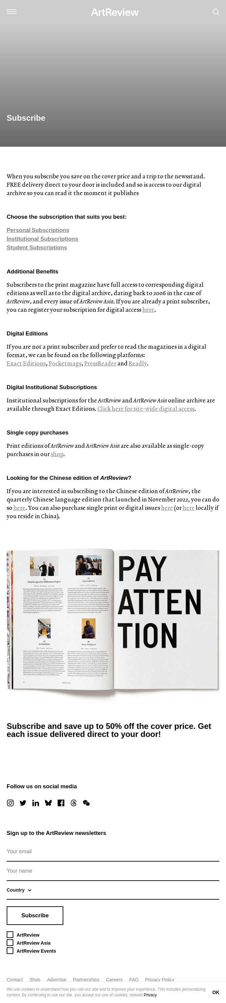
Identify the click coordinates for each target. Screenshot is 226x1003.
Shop (34, 979)
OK (215, 992)
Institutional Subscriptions (42, 239)
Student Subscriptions (37, 247)
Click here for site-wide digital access (145, 408)
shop (57, 454)
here (148, 309)
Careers (114, 979)
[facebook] (61, 803)
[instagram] (10, 803)
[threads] (73, 803)
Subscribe (35, 915)
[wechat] (86, 803)
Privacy (150, 995)
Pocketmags (65, 363)
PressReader (100, 363)
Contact (15, 979)
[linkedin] (35, 803)
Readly (138, 363)
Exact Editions (26, 363)
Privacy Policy (159, 979)
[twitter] (23, 803)
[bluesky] (48, 803)
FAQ (134, 979)
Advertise (56, 979)
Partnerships (86, 979)
